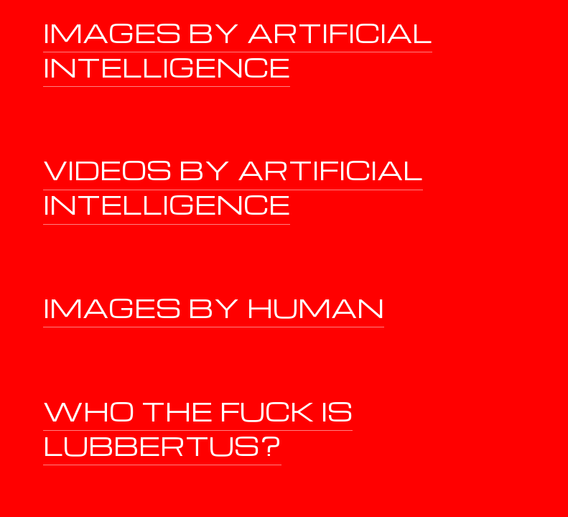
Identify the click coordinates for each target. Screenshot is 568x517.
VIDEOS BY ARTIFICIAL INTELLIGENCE (233, 186)
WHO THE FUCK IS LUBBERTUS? (198, 427)
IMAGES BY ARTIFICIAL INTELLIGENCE (237, 49)
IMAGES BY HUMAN (213, 307)
